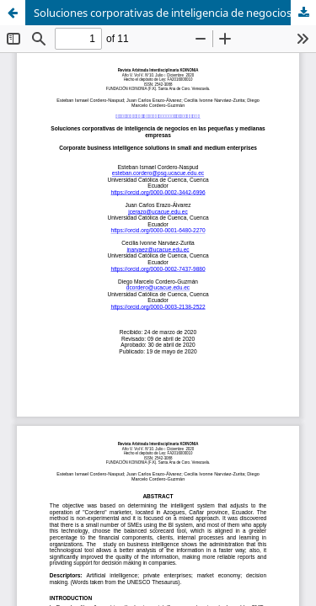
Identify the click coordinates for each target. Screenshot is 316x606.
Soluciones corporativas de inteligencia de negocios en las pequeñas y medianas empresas (175, 12)
